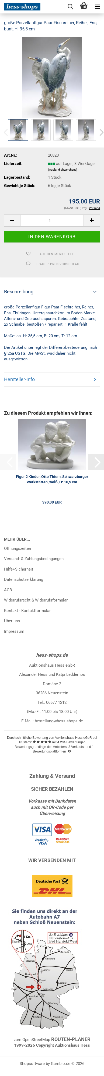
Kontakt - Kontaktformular (27, 610)
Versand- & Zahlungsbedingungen (34, 558)
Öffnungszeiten (17, 548)
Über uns (12, 620)
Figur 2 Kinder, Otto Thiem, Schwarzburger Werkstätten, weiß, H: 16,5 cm (52, 479)
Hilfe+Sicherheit (18, 569)
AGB (8, 590)
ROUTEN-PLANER (71, 1039)
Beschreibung (18, 291)
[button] (12, 221)
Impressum (14, 631)
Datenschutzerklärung (23, 579)
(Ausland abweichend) (63, 169)
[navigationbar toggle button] (97, 6)
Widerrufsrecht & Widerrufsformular (36, 600)
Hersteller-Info (19, 379)
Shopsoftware (32, 1063)
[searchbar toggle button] (70, 6)
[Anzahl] (52, 221)
